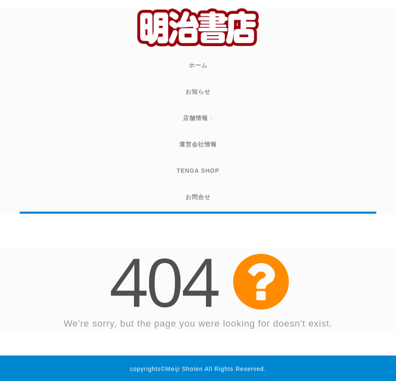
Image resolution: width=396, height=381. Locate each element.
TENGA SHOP (198, 170)
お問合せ (198, 197)
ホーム (198, 65)
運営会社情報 (198, 144)
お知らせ (198, 91)
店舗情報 (198, 118)
